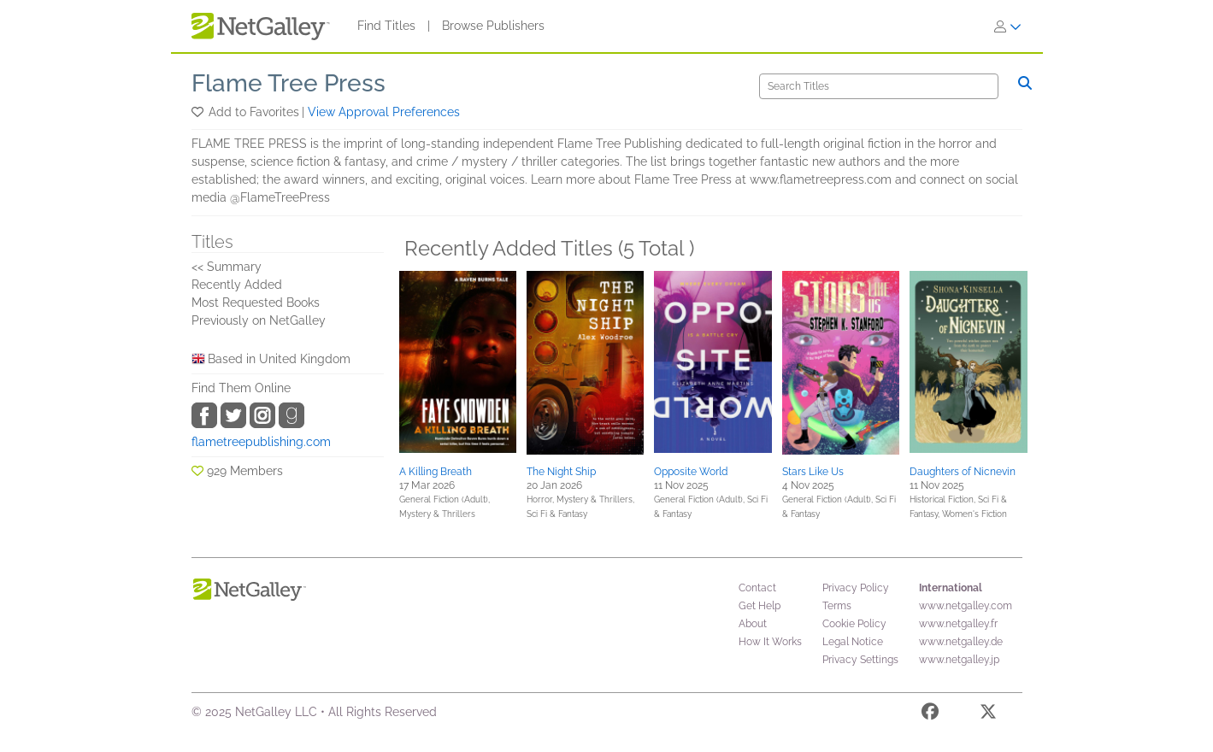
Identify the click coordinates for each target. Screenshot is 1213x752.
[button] (198, 112)
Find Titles (386, 25)
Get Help (759, 606)
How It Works (770, 642)
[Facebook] (930, 714)
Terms (836, 606)
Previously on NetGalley (258, 320)
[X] (988, 714)
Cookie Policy (854, 624)
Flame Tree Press (288, 83)
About (753, 624)
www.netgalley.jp (959, 660)
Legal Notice (852, 642)
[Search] (878, 86)
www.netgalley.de (961, 642)
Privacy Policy (855, 588)
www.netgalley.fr (958, 624)
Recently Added (236, 284)
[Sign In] (1008, 26)
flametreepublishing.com (261, 442)
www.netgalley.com (965, 606)
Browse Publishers (493, 25)
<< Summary (226, 266)
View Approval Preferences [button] (384, 112)
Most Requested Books (255, 302)
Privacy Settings (860, 660)
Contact (757, 588)
